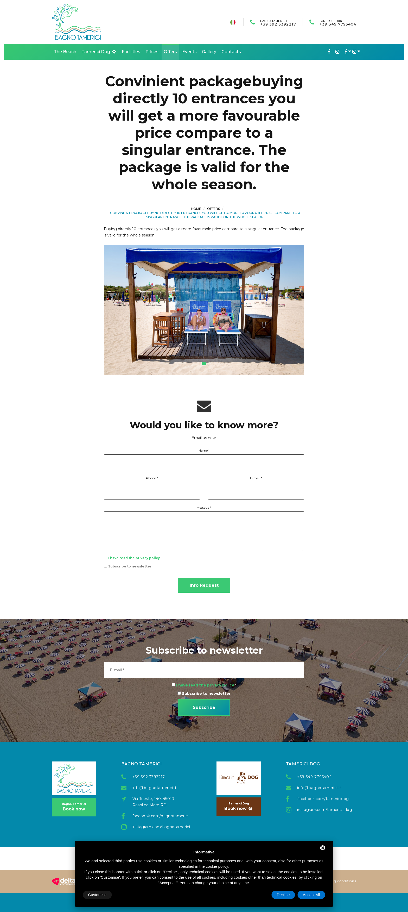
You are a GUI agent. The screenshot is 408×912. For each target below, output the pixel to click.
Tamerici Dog (99, 51)
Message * (204, 507)
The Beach (65, 51)
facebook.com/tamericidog (322, 798)
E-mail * (256, 478)
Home (196, 209)
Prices (151, 51)
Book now (74, 806)
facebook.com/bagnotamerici (157, 816)
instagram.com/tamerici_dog (322, 809)
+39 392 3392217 (278, 22)
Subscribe (204, 707)
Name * (204, 450)
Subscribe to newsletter (129, 566)
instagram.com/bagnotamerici (157, 826)
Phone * (152, 478)
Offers (170, 51)
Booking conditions (338, 881)
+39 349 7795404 (338, 22)
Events (189, 51)
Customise (97, 894)
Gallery (209, 51)
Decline (283, 894)
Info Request (204, 585)
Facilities (131, 51)
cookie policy (217, 866)
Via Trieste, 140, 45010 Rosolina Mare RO (153, 801)
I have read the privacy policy (134, 558)
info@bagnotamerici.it (154, 787)
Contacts (231, 51)
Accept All (311, 894)
